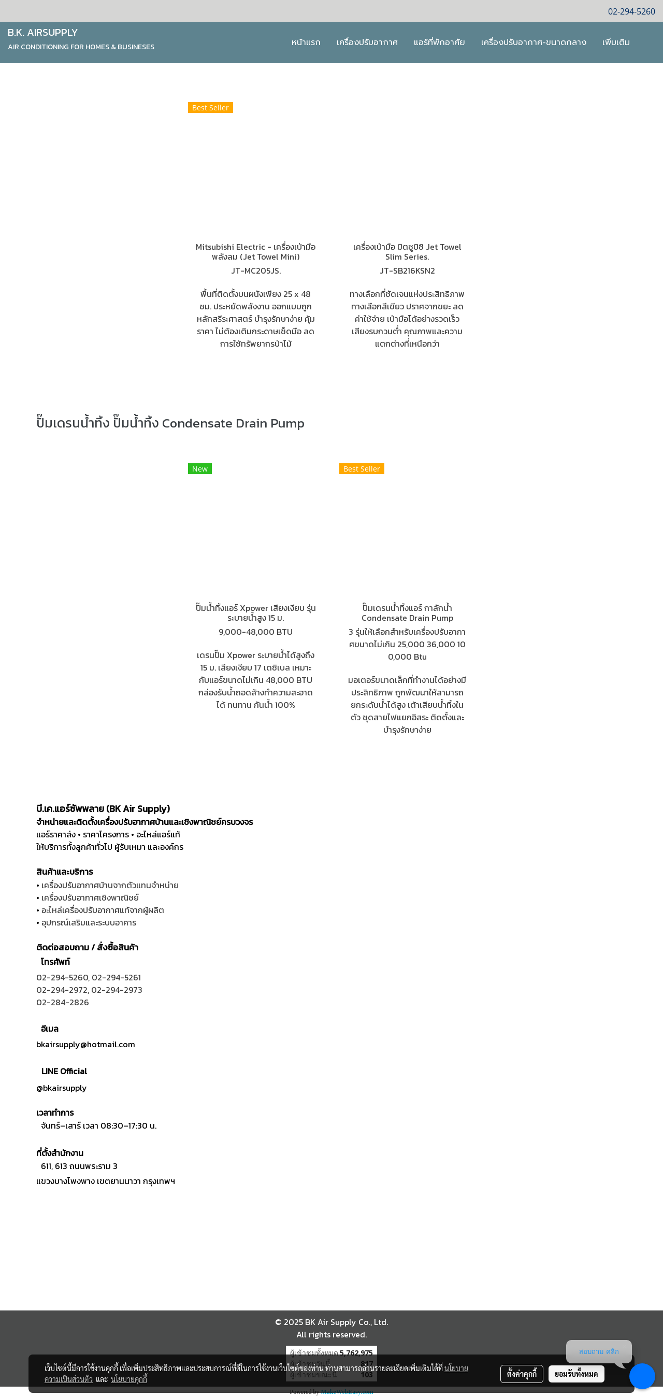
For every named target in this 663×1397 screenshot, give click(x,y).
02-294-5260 (62, 977)
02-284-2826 (62, 1002)
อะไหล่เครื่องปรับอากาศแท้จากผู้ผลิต (102, 910)
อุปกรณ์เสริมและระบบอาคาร (88, 922)
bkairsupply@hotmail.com (85, 1044)
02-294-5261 (116, 977)
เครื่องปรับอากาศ (367, 42)
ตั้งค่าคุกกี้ (522, 1373)
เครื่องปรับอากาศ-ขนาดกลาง (533, 42)
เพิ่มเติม (616, 42)
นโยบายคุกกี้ (129, 1379)
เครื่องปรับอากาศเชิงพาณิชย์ (90, 897)
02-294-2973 (116, 989)
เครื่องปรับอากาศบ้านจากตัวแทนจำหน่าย (110, 885)
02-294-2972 (62, 989)
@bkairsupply (61, 1087)
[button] (647, 42)
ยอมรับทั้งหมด (576, 1373)
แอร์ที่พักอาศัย (439, 42)
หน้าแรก (306, 42)
